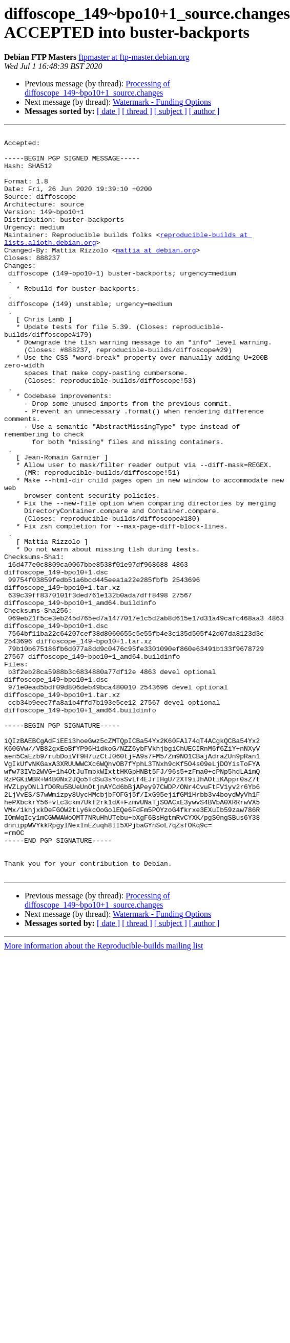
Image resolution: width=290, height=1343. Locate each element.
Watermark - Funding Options (162, 102)
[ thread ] (137, 111)
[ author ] (204, 111)
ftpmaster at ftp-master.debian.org (134, 57)
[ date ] (108, 111)
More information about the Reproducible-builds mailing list (103, 1094)
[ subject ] (170, 111)
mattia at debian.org (156, 274)
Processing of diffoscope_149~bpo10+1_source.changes (97, 88)
